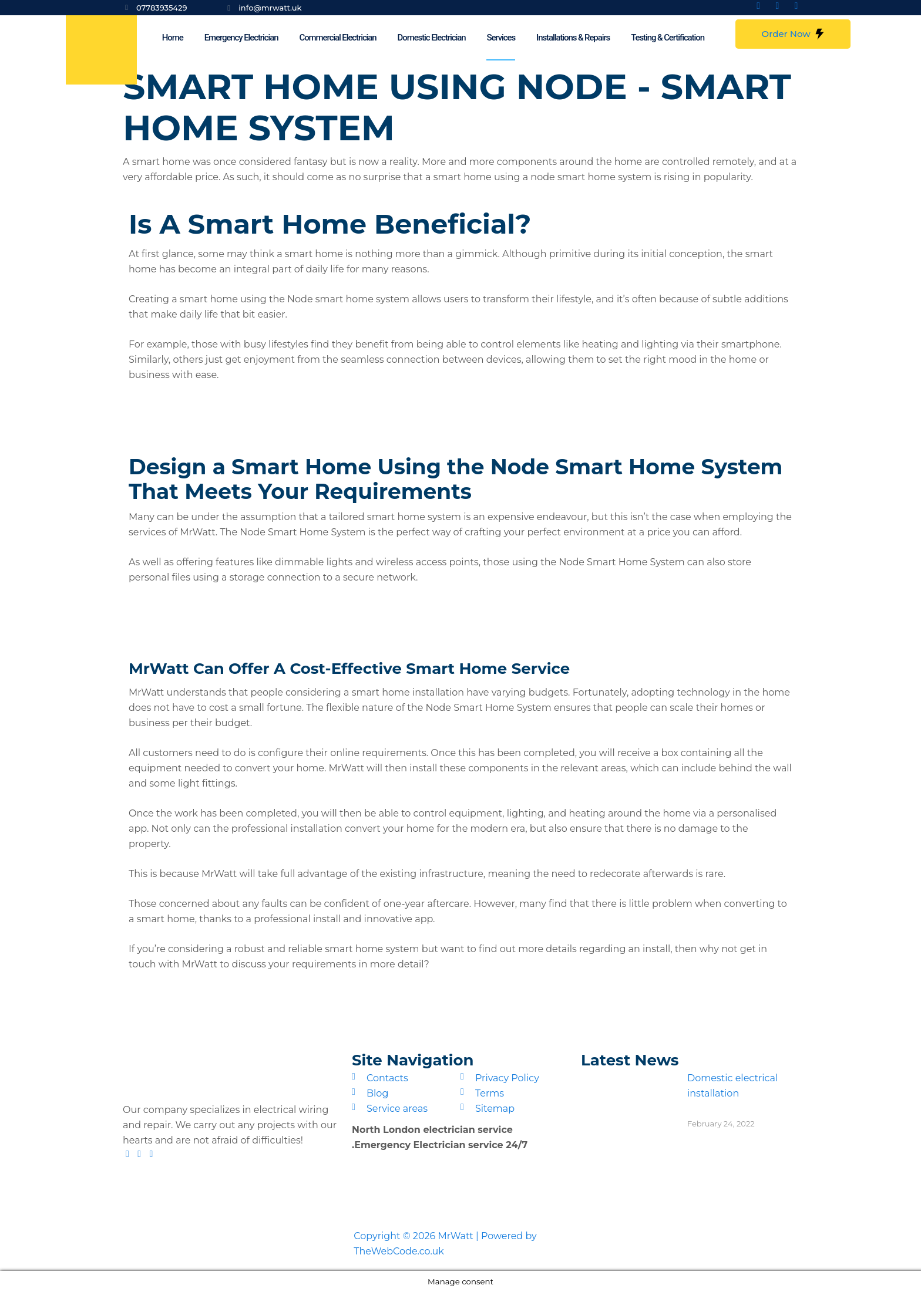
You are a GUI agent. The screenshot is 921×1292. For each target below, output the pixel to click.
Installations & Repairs (573, 37)
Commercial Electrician (337, 37)
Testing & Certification (667, 37)
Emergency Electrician (241, 37)
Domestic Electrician (432, 37)
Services (500, 37)
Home (172, 37)
